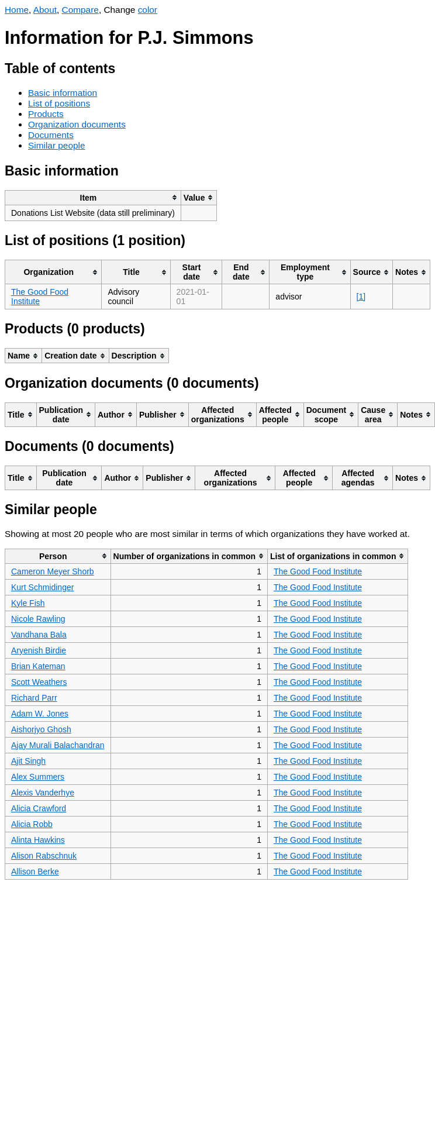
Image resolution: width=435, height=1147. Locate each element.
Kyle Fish (28, 603)
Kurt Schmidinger (42, 587)
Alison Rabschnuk (44, 855)
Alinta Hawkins (38, 840)
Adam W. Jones (39, 713)
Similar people (56, 145)
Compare (80, 10)
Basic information (62, 93)
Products (46, 114)
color (147, 10)
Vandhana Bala (39, 634)
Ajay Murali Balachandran (58, 745)
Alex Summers (37, 776)
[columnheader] (93, 197)
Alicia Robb (32, 824)
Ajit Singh (28, 761)
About (45, 10)
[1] (361, 296)
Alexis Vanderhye (42, 792)
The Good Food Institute (318, 571)
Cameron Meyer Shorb (52, 571)
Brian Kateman (38, 666)
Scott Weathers (39, 682)
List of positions (59, 103)
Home (17, 10)
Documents (51, 135)
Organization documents (77, 124)
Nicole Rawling (38, 619)
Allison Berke (35, 871)
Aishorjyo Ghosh (41, 729)
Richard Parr (34, 697)
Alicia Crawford (38, 808)
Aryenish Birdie (38, 650)
